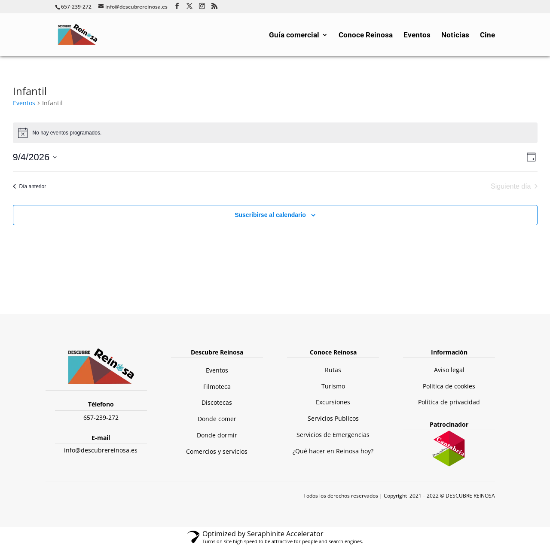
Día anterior (29, 186)
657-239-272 (101, 417)
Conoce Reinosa (366, 35)
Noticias (455, 35)
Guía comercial (294, 35)
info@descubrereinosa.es (101, 450)
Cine (487, 35)
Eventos (417, 35)
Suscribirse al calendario (270, 214)
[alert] (275, 132)
